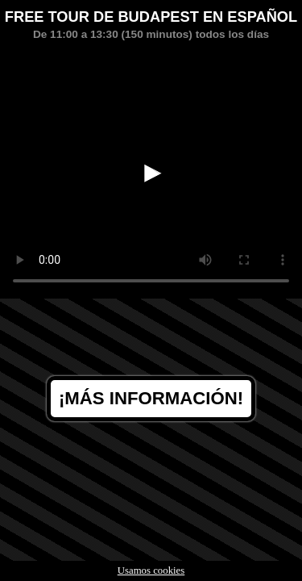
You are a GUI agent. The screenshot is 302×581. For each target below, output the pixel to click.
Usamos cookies (151, 570)
